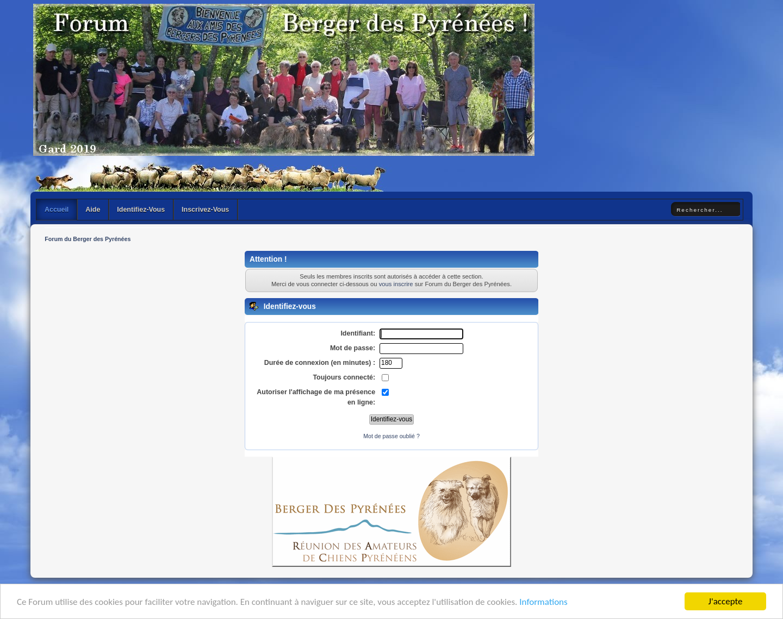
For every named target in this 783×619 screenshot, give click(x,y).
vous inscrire (396, 284)
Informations (543, 602)
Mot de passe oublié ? (391, 436)
